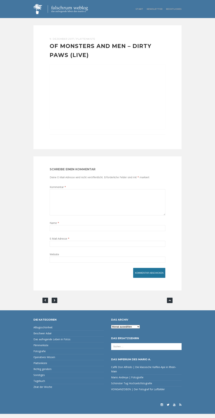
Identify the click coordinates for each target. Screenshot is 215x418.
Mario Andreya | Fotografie (127, 381)
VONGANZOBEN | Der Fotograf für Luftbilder (138, 393)
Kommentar (58, 187)
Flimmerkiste (40, 349)
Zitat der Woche (42, 391)
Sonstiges (39, 379)
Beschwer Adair (42, 337)
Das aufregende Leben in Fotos (51, 343)
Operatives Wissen (44, 361)
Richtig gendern (42, 373)
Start (139, 9)
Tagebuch (39, 385)
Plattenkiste (85, 38)
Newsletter (154, 9)
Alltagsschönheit (43, 331)
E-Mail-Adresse (59, 242)
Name (54, 227)
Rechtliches (174, 9)
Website (54, 258)
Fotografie (39, 355)
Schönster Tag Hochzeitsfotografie (131, 387)
